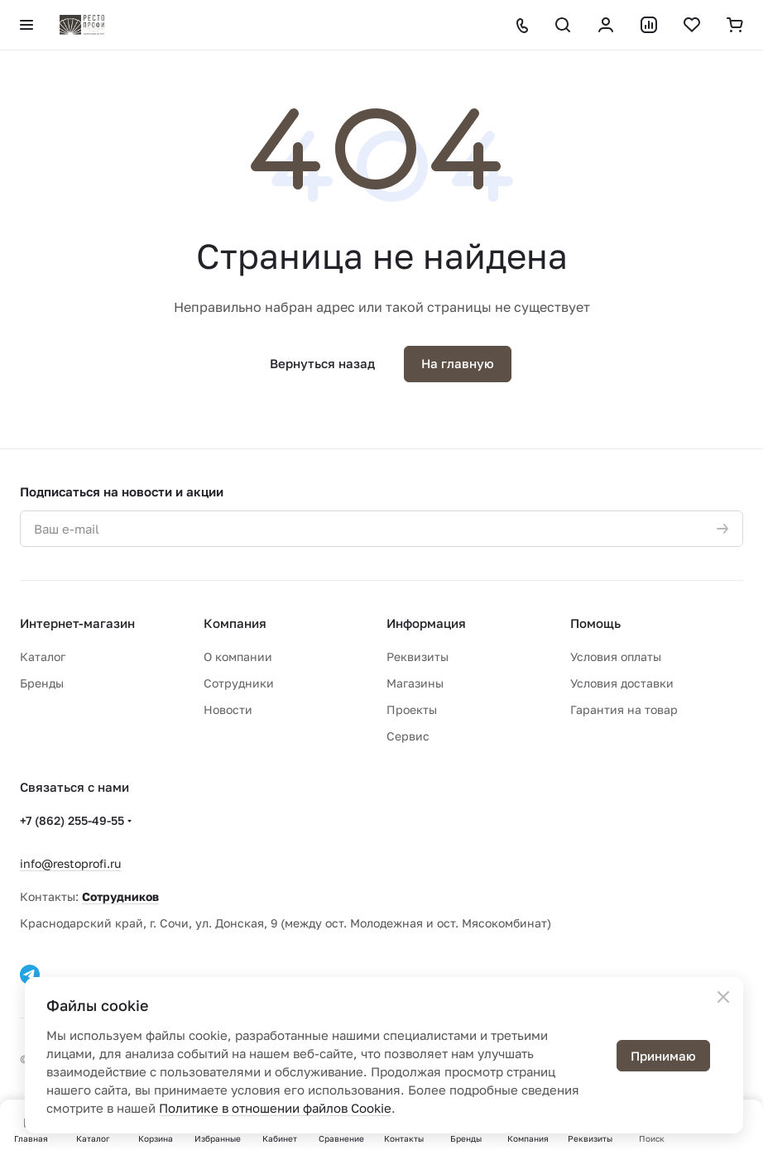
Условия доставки (622, 683)
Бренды (42, 683)
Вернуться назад (322, 363)
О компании (238, 656)
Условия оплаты (615, 656)
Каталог (42, 656)
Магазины (415, 683)
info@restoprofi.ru (70, 863)
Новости (228, 709)
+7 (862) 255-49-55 (72, 820)
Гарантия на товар (624, 709)
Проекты (411, 709)
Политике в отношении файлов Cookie (275, 1107)
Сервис (408, 736)
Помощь (595, 623)
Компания (235, 623)
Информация (426, 623)
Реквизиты (417, 656)
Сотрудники (239, 683)
